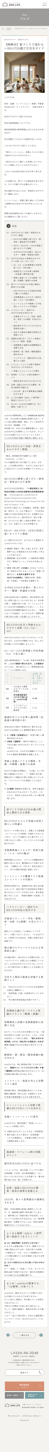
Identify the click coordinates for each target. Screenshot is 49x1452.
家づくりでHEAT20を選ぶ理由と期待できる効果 (26, 285)
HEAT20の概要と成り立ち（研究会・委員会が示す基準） (27, 240)
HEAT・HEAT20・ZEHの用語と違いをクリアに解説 (28, 247)
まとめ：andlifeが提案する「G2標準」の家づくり (26, 405)
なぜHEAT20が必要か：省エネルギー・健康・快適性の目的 (27, 253)
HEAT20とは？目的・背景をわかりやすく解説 (26, 234)
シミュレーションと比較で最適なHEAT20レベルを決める (26, 365)
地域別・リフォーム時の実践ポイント (26, 376)
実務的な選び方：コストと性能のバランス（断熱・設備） (26, 340)
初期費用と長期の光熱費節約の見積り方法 (27, 346)
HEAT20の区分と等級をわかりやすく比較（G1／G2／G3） (26, 259)
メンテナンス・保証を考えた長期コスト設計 (27, 359)
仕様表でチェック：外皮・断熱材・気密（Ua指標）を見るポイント (28, 319)
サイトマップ (13, 1416)
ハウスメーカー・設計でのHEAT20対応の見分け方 (23, 311)
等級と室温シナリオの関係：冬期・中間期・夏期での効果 (27, 279)
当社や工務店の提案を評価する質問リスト (27, 333)
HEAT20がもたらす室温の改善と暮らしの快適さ (27, 292)
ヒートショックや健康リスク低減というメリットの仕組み (27, 305)
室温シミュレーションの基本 (26, 370)
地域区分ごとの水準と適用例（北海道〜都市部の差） (26, 272)
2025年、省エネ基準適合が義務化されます (28, 392)
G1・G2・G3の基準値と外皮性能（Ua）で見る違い (28, 266)
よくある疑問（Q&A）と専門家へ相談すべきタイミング (26, 399)
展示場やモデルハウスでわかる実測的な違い (27, 327)
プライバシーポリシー (32, 1416)
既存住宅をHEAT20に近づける (27, 381)
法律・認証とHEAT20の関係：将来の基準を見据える (26, 386)
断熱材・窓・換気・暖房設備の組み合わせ (27, 353)
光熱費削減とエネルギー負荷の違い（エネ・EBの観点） (27, 298)
